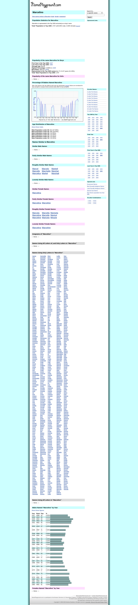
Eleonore (43, 454)
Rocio (65, 450)
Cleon (42, 348)
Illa (48, 327)
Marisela (54, 213)
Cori (41, 393)
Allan (34, 303)
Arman (34, 423)
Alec (33, 282)
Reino (65, 423)
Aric (33, 401)
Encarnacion (52, 286)
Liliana (50, 465)
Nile (65, 301)
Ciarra (42, 306)
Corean (42, 389)
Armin (34, 426)
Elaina (42, 433)
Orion (65, 393)
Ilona (49, 331)
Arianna (34, 399)
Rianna (66, 439)
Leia (49, 401)
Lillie (49, 478)
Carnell (42, 262)
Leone (50, 439)
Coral (42, 386)
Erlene (50, 304)
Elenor (42, 447)
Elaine (42, 434)
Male (58, 327)
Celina (42, 298)
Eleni (41, 446)
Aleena (34, 286)
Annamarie (35, 375)
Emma (50, 277)
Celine (42, 299)
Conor (42, 381)
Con (41, 375)
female (57, 16)
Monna (59, 486)
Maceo (59, 311)
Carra (42, 277)
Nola (65, 319)
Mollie (58, 481)
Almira (34, 320)
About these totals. (37, 127)
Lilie (49, 468)
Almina (34, 319)
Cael (33, 439)
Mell (58, 428)
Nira (65, 307)
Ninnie (66, 306)
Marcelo (45, 169)
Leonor (50, 446)
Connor (42, 380)
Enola (49, 288)
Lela (49, 405)
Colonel (42, 373)
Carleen (34, 483)
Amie (34, 346)
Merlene (59, 439)
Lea (49, 385)
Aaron (34, 256)
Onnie (66, 375)
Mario (58, 397)
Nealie (66, 272)
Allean (34, 304)
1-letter (89, 200)
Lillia (49, 473)
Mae (58, 315)
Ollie (65, 359)
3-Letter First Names (92, 94)
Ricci (65, 441)
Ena (49, 285)
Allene (34, 311)
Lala (49, 362)
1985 (101, 117)
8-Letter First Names (92, 104)
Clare (42, 323)
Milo (58, 460)
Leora (49, 450)
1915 (93, 117)
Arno (33, 431)
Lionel (50, 491)
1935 (93, 126)
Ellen (41, 475)
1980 (97, 130)
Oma (65, 360)
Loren (58, 283)
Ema (49, 257)
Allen (34, 307)
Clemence (43, 338)
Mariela (59, 389)
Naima (59, 492)
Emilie (50, 274)
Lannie (50, 375)
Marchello (46, 171)
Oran (65, 381)
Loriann (59, 291)
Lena (49, 420)
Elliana (42, 478)
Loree (58, 277)
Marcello (36, 171)
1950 (97, 117)
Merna (59, 442)
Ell (41, 467)
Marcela (35, 213)
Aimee (34, 266)
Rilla (65, 446)
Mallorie (59, 331)
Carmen (42, 259)
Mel (58, 423)
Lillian (49, 475)
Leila (49, 402)
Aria (33, 394)
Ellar (41, 471)
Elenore (42, 450)
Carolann (43, 267)
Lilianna (50, 467)
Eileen (42, 426)
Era (49, 293)
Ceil (41, 291)
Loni (58, 264)
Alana (34, 274)
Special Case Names (92, 190)
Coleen (42, 359)
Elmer (42, 483)
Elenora (42, 449)
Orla (65, 394)
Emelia (50, 261)
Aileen (34, 261)
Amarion (35, 336)
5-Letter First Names (92, 98)
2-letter (89, 203)
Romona (66, 476)
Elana (42, 438)
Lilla (49, 470)
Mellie (58, 430)
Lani (49, 372)
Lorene (59, 286)
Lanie (49, 373)
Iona (49, 344)
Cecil (41, 286)
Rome (66, 470)
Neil (65, 274)
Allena (34, 309)
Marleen (59, 405)
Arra (33, 434)
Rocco (66, 449)
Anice (34, 367)
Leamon (50, 388)
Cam (33, 450)
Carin (34, 475)
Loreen (59, 278)
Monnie (59, 487)
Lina (49, 481)
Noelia (66, 312)
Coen (42, 356)
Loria (58, 290)
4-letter (94, 203)
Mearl (58, 422)
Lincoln (50, 483)
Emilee (50, 269)
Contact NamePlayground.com (99, 595)
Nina (65, 304)
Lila (49, 460)
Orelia (66, 383)
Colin (41, 364)
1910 (89, 130)
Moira (58, 479)
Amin (34, 349)
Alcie (33, 280)
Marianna (60, 380)
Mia (58, 450)
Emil (49, 266)
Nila (65, 299)
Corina (42, 396)
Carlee (34, 481)
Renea (66, 431)
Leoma (50, 433)
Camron (34, 463)
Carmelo (43, 257)
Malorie (59, 333)
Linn (49, 484)
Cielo (41, 309)
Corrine (42, 412)
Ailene (34, 262)
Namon (59, 494)
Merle (58, 438)
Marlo (58, 413)
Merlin (59, 441)
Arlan (34, 409)
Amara (34, 331)
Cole (41, 357)
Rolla (65, 459)
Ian (49, 317)
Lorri (58, 303)
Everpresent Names (92, 184)
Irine (49, 352)
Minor (58, 471)
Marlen (59, 407)
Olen (65, 349)
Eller (41, 476)
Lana (49, 367)
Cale (33, 444)
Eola (49, 291)
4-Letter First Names (92, 96)
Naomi (66, 269)
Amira (34, 354)
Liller (49, 471)
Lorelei (59, 282)
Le (48, 383)
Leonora (50, 447)
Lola (49, 492)
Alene (34, 290)
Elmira (42, 486)
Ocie (65, 341)
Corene (42, 391)
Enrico (50, 290)
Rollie (65, 460)
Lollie (58, 256)
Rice (65, 442)
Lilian (49, 463)
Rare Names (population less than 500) (95, 193)
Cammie (35, 460)
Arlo (33, 422)
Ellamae (42, 470)
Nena (65, 286)
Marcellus (36, 173)
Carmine (43, 261)
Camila (34, 455)
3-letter (94, 200)
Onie (65, 373)
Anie (33, 368)
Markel (45, 173)
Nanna (66, 264)
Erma (49, 307)
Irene (49, 351)
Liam (49, 455)
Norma (66, 338)
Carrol (42, 282)
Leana (50, 389)
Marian (59, 375)
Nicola (66, 294)
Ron (65, 478)
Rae (65, 409)
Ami (33, 344)
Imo (49, 338)
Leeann (50, 399)
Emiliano (50, 272)
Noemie (66, 317)
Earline (42, 425)
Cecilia (42, 290)
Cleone (42, 349)
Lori (58, 288)
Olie (65, 354)
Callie (34, 449)
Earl (41, 417)
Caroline (43, 274)
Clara (42, 320)
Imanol (50, 336)
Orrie (65, 405)
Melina (59, 426)
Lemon (50, 417)
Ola (65, 343)
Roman (66, 468)
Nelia (65, 275)
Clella (42, 335)
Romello (66, 471)
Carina (34, 476)
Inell (49, 341)
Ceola (42, 303)
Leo (49, 430)
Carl (33, 478)
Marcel (35, 169)
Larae (49, 378)
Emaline (50, 259)
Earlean (42, 420)
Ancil (33, 365)
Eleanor (42, 439)
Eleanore (43, 442)
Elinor (42, 463)
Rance (66, 417)
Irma (49, 356)
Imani (49, 335)
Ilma (49, 328)
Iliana (49, 325)
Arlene (34, 415)
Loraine (59, 272)
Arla (33, 407)
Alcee (34, 278)
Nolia (65, 323)
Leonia (50, 442)
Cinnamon (43, 315)
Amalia (34, 327)
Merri (58, 444)
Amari (34, 335)
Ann (33, 370)
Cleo (41, 346)
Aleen (34, 285)
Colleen (42, 365)
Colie (41, 362)
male (52, 16)
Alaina (34, 270)
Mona (58, 483)
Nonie (65, 330)
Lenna (50, 422)
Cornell (42, 405)
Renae (66, 428)
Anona (34, 386)
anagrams (62, 16)
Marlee (59, 404)
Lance (50, 368)
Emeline (50, 264)
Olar (65, 346)
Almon (34, 322)
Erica (49, 296)
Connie (42, 378)
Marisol (54, 215)
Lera (49, 452)
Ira (48, 348)
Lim (49, 479)
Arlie (33, 417)
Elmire (42, 487)
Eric (49, 294)
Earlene (42, 422)
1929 (54, 68)
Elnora (42, 494)
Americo (35, 343)
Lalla (49, 364)
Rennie (66, 434)
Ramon (66, 413)
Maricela (46, 217)
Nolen (65, 322)
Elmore (42, 491)
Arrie (33, 436)
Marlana (59, 402)
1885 (89, 119)
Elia (41, 457)
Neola (65, 288)
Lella (49, 410)
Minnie (59, 470)
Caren (34, 470)
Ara (33, 388)
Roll (65, 457)
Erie (49, 298)
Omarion (66, 365)
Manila (59, 341)
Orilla (65, 389)
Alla (33, 301)
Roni (65, 484)
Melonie (59, 431)
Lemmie (50, 415)
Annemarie (35, 378)
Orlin (65, 397)
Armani (34, 425)
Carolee (42, 270)
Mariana (59, 376)
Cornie (42, 407)
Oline (65, 357)
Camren (34, 462)
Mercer (59, 434)
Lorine (59, 296)
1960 (97, 122)
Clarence (43, 325)
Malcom (59, 325)
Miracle (54, 217)
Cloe (41, 352)
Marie (58, 386)
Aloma (34, 323)
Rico (65, 444)
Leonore (50, 449)
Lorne (58, 299)
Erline (49, 306)
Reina (65, 422)
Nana (65, 257)
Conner (42, 376)
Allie (33, 312)
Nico (65, 293)
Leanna (50, 394)
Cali (33, 446)
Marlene (59, 410)
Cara (33, 468)
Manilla (59, 343)
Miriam (59, 476)
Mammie (59, 338)
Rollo (65, 463)
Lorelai (59, 280)
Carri (41, 278)
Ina (49, 340)
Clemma (43, 341)
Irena (49, 349)
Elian (41, 459)
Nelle (65, 282)
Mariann (59, 378)
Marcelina (36, 193)
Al (33, 267)
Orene (66, 386)
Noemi (66, 315)
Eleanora (43, 441)
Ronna (66, 487)
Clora (42, 354)
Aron (33, 433)
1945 (93, 130)
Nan (65, 256)
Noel (65, 311)
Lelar (49, 407)
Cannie (34, 465)
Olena (66, 351)
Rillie (65, 447)
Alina (34, 298)
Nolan (65, 320)
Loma (58, 257)
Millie (58, 459)
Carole (42, 269)
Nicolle (66, 298)
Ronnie (66, 489)
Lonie (58, 266)
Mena (58, 433)
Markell (55, 169)
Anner (34, 380)
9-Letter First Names (92, 106)
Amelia (34, 338)
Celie (41, 296)
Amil (33, 348)
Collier (42, 368)
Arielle (34, 405)
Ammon (34, 359)
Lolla (49, 494)
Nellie (65, 283)
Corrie (42, 409)
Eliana (42, 460)
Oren (65, 385)
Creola (42, 413)
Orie (65, 388)
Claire (42, 319)
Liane (49, 459)
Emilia (50, 270)
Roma (66, 465)
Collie (42, 367)
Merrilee (59, 447)
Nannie (66, 266)
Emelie (50, 262)
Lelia (49, 409)
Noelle (66, 314)
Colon (42, 372)
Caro (41, 264)
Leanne (50, 396)
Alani (34, 275)
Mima (58, 462)
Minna (59, 468)
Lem (49, 412)
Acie (33, 259)
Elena (42, 444)
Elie (41, 462)
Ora (65, 376)
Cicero (42, 307)
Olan (65, 344)
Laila (49, 360)
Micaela (59, 452)
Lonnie (59, 269)
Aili (33, 264)
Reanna (66, 418)
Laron (49, 381)
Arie (33, 402)
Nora (65, 331)
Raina (65, 410)
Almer (34, 317)
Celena (42, 293)
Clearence (43, 331)
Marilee (59, 391)
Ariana (34, 396)
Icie (49, 320)
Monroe (59, 489)
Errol (49, 315)
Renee (66, 433)
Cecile (42, 288)
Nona (65, 328)
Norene (66, 335)
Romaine (66, 467)
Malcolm (59, 323)
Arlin (33, 418)
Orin (65, 391)
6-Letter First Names (92, 100)
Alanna (34, 277)
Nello (65, 285)
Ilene (49, 323)
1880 (89, 117)
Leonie (50, 444)
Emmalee (51, 278)
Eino (41, 430)
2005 (101, 126)
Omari (66, 364)
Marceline (46, 203)
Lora (58, 270)
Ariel (33, 404)
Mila (58, 454)
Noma (66, 327)
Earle (42, 418)
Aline (34, 299)
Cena (42, 301)
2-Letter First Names (92, 92)
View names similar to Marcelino (41, 16)
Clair (41, 317)
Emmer (50, 282)
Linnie (50, 489)
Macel (59, 309)
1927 (51, 63)
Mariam (59, 373)
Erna (49, 312)
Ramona (66, 415)
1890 (89, 122)
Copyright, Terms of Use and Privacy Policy (96, 602)
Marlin (59, 412)
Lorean (59, 275)
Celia (41, 294)
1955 (97, 119)
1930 (93, 124)
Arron (34, 438)
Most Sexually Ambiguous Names (95, 186)
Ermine (50, 311)
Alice (33, 294)
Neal (65, 270)
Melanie (59, 425)
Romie (66, 475)
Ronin (65, 486)
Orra (65, 402)
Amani (34, 330)
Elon (49, 256)
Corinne (42, 401)
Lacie (49, 359)
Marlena (59, 409)
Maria (58, 372)
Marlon (59, 415)
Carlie (34, 487)
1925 (93, 122)
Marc (58, 348)
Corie (42, 394)
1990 (101, 119)
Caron (42, 275)
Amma (34, 356)
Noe (65, 309)
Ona (65, 370)
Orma (65, 401)
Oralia (66, 380)
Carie (34, 473)
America (35, 341)
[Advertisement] (90, 5)
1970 (97, 126)
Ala (33, 269)
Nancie (66, 261)
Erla (49, 301)
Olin (65, 356)
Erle (49, 303)
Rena (65, 426)
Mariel (59, 388)
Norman (66, 340)
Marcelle (46, 215)
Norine (66, 336)
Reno (65, 436)
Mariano (59, 383)
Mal (58, 322)
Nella (65, 280)
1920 (93, 119)
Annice (34, 381)
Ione (49, 346)
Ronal (65, 481)
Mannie (59, 344)
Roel (65, 454)
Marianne (60, 381)
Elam (41, 436)
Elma (41, 481)
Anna (34, 372)
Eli (41, 455)
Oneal (66, 372)
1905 (89, 128)
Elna (41, 492)
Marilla (59, 393)
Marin (58, 394)
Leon (49, 434)
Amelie (34, 340)
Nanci (65, 259)
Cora (41, 383)
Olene (66, 352)
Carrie (42, 280)
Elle (41, 473)
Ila (48, 322)
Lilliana (50, 476)
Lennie (50, 423)
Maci (58, 312)
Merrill (59, 449)
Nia (65, 291)
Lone (58, 262)
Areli (33, 391)
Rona (65, 479)
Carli (33, 486)
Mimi (58, 463)
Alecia (34, 283)
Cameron (35, 452)
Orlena (66, 396)
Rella (65, 425)
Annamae (35, 373)
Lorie (58, 293)
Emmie (50, 283)
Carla (34, 479)
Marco (59, 367)
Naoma (66, 267)
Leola (49, 431)
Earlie (42, 423)
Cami (34, 454)
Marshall (55, 173)
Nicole (66, 296)
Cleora (42, 351)
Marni (58, 417)
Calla (34, 447)
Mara (58, 346)
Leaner (50, 391)
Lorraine (59, 301)
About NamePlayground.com (83, 595)
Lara (49, 376)
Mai (58, 317)
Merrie (59, 446)
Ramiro (66, 412)
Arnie (34, 430)
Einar (42, 428)
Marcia (59, 364)
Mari (58, 370)
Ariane (34, 397)
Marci (58, 362)
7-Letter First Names (92, 102)
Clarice (42, 327)
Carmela (35, 494)
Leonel (50, 441)
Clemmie (43, 343)
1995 (101, 122)
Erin (49, 299)
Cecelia (42, 285)
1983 (51, 65)
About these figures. (38, 510)
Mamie (59, 336)
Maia (58, 319)
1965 (97, 124)
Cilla (41, 314)
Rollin (65, 462)
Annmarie (35, 385)
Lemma (50, 413)
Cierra (42, 312)
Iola (49, 343)
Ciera (42, 311)
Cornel (42, 402)
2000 (101, 124)
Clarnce (42, 330)
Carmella (43, 256)
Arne (33, 428)
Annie (34, 383)
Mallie (58, 330)
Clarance (43, 322)
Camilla (34, 457)
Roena (66, 455)
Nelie (65, 277)
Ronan (66, 483)
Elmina (42, 484)
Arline (34, 420)
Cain (33, 441)
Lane (49, 370)
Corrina (42, 410)
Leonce (50, 438)
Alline (34, 314)
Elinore (42, 465)
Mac (58, 306)
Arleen (34, 410)
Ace (33, 257)
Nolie (65, 325)
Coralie (42, 388)
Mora (58, 491)
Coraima (43, 385)
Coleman (43, 360)
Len (49, 418)
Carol (42, 266)
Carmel (34, 492)
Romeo (66, 473)
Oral (65, 378)
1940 (93, 128)
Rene (65, 430)
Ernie (49, 314)
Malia (58, 328)
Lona (58, 261)
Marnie (59, 418)
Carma (34, 491)
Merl (58, 436)
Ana (33, 362)
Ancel (34, 364)
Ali (33, 291)
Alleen (34, 306)
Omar (65, 362)
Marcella (46, 213)
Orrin (65, 407)
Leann (50, 393)
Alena (34, 288)
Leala (49, 386)
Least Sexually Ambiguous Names (96, 188)
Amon (34, 360)
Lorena (59, 285)
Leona (50, 436)
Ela (41, 431)
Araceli (34, 389)
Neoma (66, 290)
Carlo (34, 489)
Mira (58, 473)
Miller (58, 457)
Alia (33, 293)
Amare (34, 333)
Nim (65, 303)
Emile (49, 267)
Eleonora (43, 452)
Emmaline (51, 280)
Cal (33, 442)
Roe (65, 452)
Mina (58, 465)
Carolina (43, 272)
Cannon (34, 467)
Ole (65, 348)
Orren (65, 404)
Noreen (66, 333)
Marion (59, 399)
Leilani (50, 404)
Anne (34, 376)
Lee (49, 397)
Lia (49, 454)
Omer (65, 367)
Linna (49, 486)
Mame (59, 335)
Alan (33, 272)
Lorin (58, 294)
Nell (65, 278)
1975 (97, 128)
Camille (34, 459)
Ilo (48, 330)
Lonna (59, 267)
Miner (58, 467)
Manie (59, 340)
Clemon (42, 344)
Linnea (50, 487)
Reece (66, 420)
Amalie (34, 328)
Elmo (41, 489)
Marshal (55, 171)
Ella (41, 468)
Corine (42, 397)
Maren (59, 368)
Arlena (34, 413)
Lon (58, 259)
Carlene (34, 484)
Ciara (42, 304)
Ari (33, 393)
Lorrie (58, 304)
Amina (34, 351)
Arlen (34, 412)
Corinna (42, 399)
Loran (58, 274)
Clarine (42, 328)
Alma (34, 315)
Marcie (59, 365)
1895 (89, 124)
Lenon (50, 425)
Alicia (34, 296)
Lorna (58, 298)
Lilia (49, 462)
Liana (49, 457)
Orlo (65, 399)
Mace (58, 307)
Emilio (50, 275)
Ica (49, 319)
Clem (42, 336)
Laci (49, 357)
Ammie (34, 357)
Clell (41, 333)
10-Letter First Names (92, 109)
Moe (58, 478)
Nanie (65, 262)
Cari (33, 471)
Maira (58, 320)
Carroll (42, 283)
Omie (65, 368)
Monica (59, 484)
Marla (58, 401)
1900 (89, 126)
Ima (49, 333)
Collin (42, 370)
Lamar (50, 365)
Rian (65, 438)
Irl (48, 354)
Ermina (50, 309)
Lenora (50, 426)
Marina (59, 396)
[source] (78, 26)
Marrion (59, 420)
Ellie (41, 479)
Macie (59, 314)
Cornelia (43, 404)
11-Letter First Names (92, 111)
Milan (58, 455)
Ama (33, 325)
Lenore (50, 428)
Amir (33, 352)
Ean (41, 415)
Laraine (50, 380)
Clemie (42, 340)
